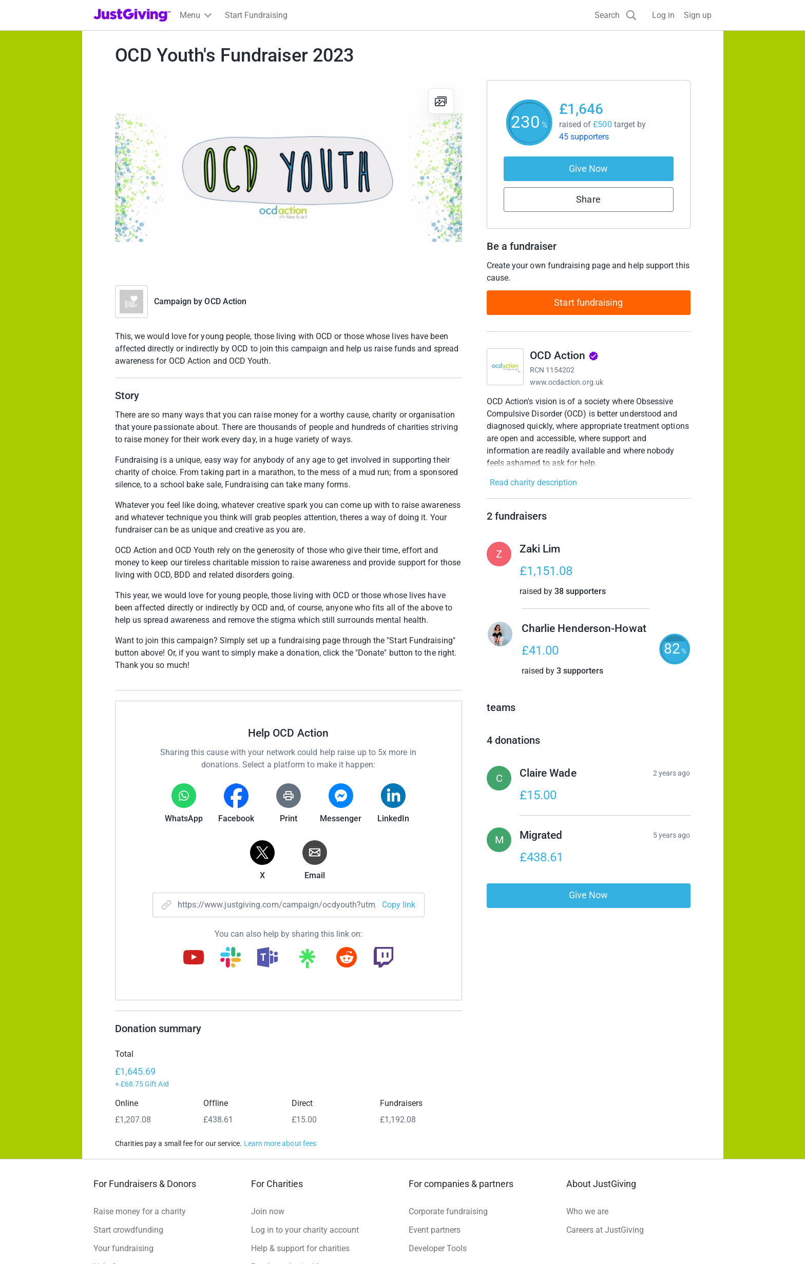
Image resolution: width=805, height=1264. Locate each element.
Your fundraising (123, 1156)
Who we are (587, 1119)
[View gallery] (441, 101)
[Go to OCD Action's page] (505, 366)
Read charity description (533, 482)
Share (588, 199)
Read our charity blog (289, 1174)
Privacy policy (175, 1245)
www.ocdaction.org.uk (566, 382)
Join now (267, 1119)
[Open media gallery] (288, 177)
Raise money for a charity (139, 1119)
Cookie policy (234, 1245)
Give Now (588, 168)
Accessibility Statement (309, 1245)
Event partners (435, 1137)
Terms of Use (117, 1245)
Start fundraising (588, 302)
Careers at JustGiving (605, 1137)
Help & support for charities (300, 1156)
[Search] (615, 15)
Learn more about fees (280, 1051)
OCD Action (225, 301)
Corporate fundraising (448, 1119)
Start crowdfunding (128, 1137)
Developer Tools (438, 1156)
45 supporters (584, 137)
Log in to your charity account (305, 1137)
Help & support (120, 1174)
